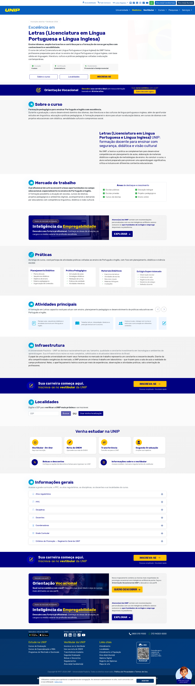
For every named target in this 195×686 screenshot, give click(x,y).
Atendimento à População (110, 654)
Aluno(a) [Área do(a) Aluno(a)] (185, 3)
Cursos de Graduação (37, 648)
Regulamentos (70, 663)
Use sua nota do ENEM (73, 651)
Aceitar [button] (145, 681)
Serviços (186, 10)
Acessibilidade (89, 2)
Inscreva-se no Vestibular (74, 648)
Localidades (73, 77)
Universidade (122, 10)
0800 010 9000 (139, 635)
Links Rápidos (120, 2)
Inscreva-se (104, 77)
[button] (58, 682)
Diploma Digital (105, 660)
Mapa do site (104, 666)
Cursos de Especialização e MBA (41, 651)
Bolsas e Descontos (72, 660)
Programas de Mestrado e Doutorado (43, 654)
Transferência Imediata (73, 654)
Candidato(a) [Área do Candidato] (165, 3)
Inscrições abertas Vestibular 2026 (44, 22)
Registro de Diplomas (108, 663)
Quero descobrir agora (145, 92)
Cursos (161, 10)
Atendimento (104, 648)
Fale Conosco (104, 2)
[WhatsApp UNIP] (151, 3)
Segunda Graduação (72, 657)
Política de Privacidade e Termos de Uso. (131, 673)
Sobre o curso (43, 77)
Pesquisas (174, 10)
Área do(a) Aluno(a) (107, 657)
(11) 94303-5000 (159, 635)
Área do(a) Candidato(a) (73, 666)
